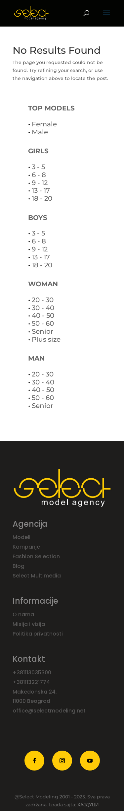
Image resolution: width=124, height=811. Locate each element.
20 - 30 (43, 300)
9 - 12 (40, 183)
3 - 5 (38, 167)
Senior (42, 331)
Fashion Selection (37, 556)
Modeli (22, 537)
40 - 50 (43, 315)
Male (40, 132)
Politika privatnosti (38, 634)
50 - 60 (43, 323)
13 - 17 (41, 190)
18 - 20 (42, 198)
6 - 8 (39, 175)
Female (44, 124)
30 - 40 (43, 308)
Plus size (46, 339)
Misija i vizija (29, 624)
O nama (24, 614)
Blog (19, 566)
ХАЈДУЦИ (88, 805)
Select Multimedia (37, 575)
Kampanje (27, 547)
